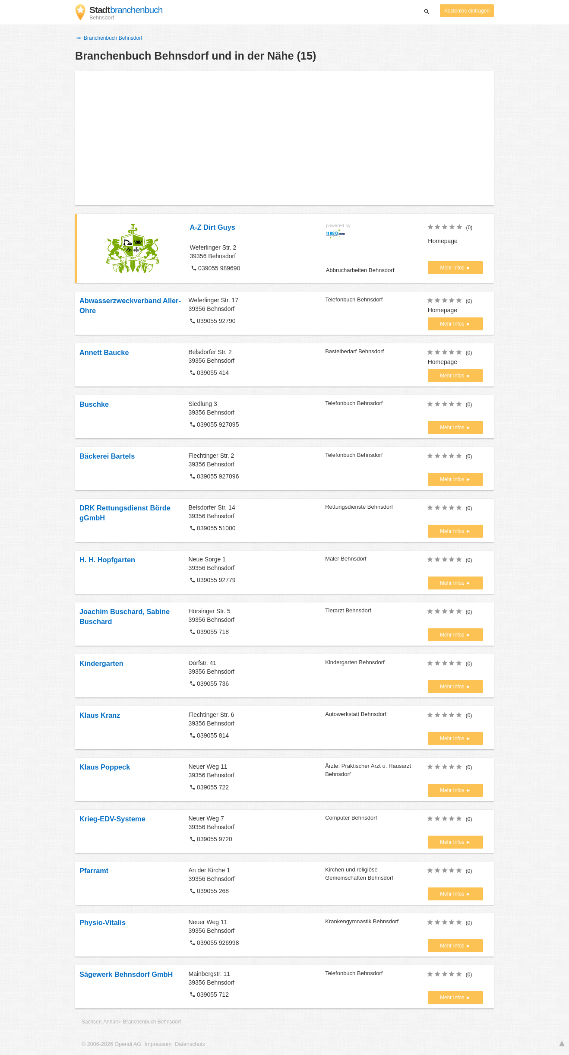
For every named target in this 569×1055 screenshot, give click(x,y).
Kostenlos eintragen (467, 11)
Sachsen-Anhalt (100, 1022)
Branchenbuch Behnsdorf (108, 38)
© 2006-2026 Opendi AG (111, 1044)
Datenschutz (190, 1044)
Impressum (158, 1044)
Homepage (443, 241)
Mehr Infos (453, 268)
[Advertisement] (284, 138)
